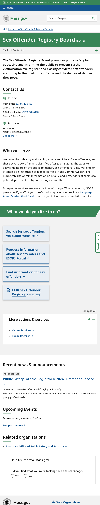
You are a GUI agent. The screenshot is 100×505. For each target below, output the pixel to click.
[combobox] (72, 18)
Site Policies (73, 477)
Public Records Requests (18, 485)
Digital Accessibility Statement (21, 477)
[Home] (4, 29)
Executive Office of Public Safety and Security (30, 29)
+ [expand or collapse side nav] (96, 50)
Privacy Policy (53, 477)
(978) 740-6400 (24, 103)
